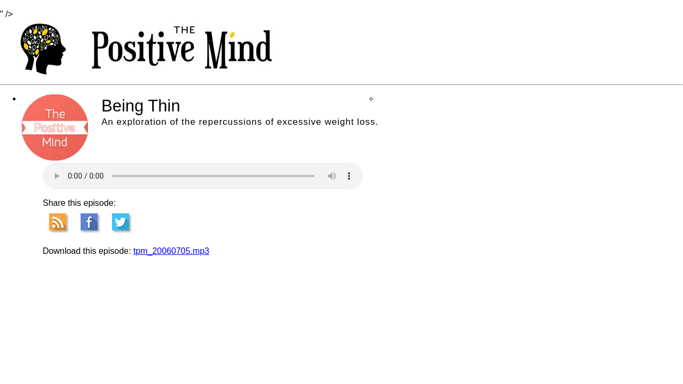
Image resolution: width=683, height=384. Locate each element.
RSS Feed (57, 221)
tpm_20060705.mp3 (171, 250)
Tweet (120, 221)
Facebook (89, 221)
